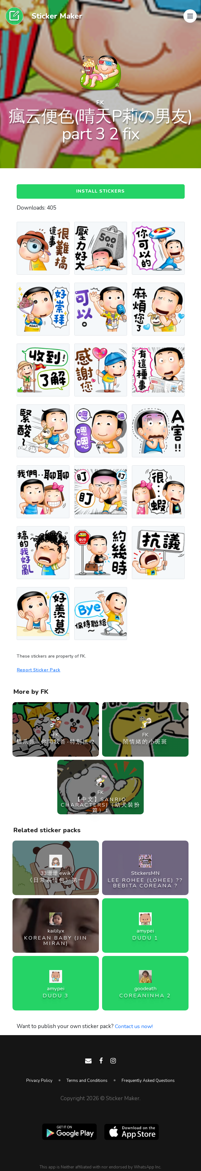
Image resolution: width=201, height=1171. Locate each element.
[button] (190, 16)
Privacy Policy (39, 1081)
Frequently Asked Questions (148, 1081)
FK (100, 102)
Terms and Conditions (87, 1081)
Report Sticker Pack (39, 671)
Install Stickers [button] (100, 191)
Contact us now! (134, 1027)
